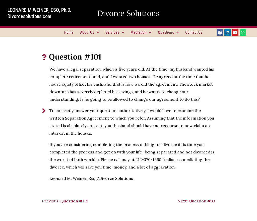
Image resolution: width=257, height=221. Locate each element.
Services (114, 32)
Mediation (141, 32)
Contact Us (193, 32)
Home (69, 32)
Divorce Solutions (128, 13)
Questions (168, 32)
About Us (89, 32)
